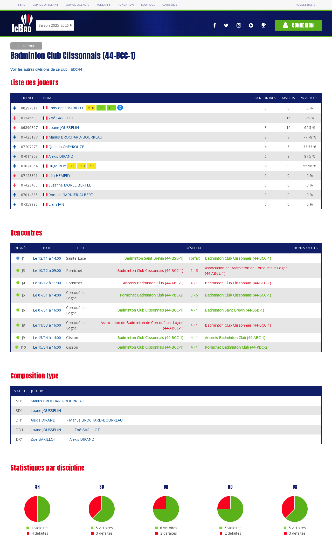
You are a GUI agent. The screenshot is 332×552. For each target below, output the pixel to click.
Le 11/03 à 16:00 (47, 325)
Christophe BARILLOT (67, 107)
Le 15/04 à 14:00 (47, 337)
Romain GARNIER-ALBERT (71, 194)
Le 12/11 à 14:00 (47, 258)
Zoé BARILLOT (62, 117)
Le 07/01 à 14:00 (47, 295)
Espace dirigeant (45, 4)
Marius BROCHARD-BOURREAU (76, 137)
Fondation (126, 4)
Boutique (148, 4)
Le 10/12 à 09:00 (47, 270)
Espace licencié (77, 4)
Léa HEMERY (60, 175)
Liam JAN (57, 204)
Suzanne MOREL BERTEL (70, 185)
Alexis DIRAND (61, 156)
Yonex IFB (103, 4)
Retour (28, 45)
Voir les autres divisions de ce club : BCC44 (46, 69)
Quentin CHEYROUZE (67, 146)
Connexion (298, 25)
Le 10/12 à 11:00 (47, 282)
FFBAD (21, 4)
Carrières (169, 4)
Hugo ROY (58, 165)
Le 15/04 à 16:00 (47, 347)
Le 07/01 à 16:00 (47, 310)
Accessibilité (305, 4)
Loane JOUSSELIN (64, 127)
